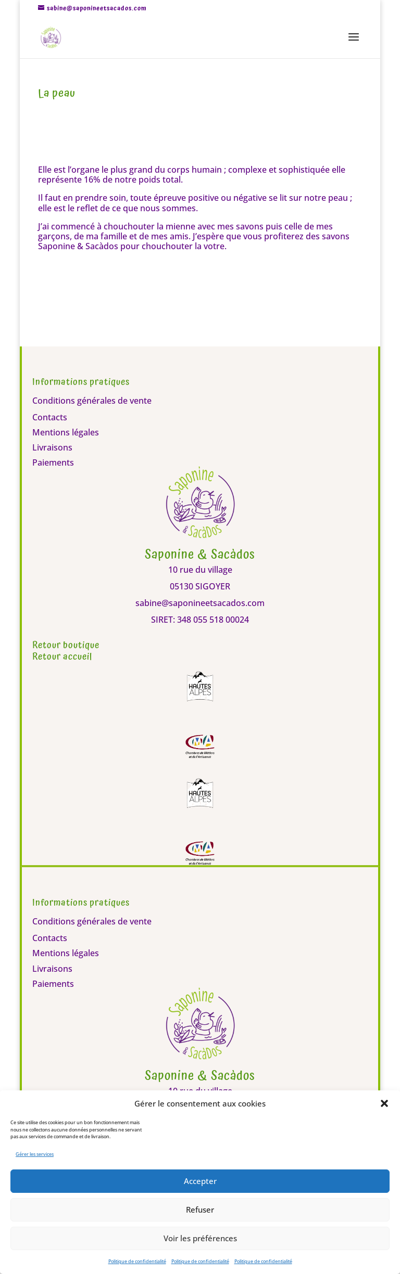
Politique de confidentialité (137, 1261)
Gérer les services (35, 1154)
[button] (384, 1103)
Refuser (200, 1209)
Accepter (200, 1181)
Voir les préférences (200, 1238)
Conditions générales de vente (92, 400)
